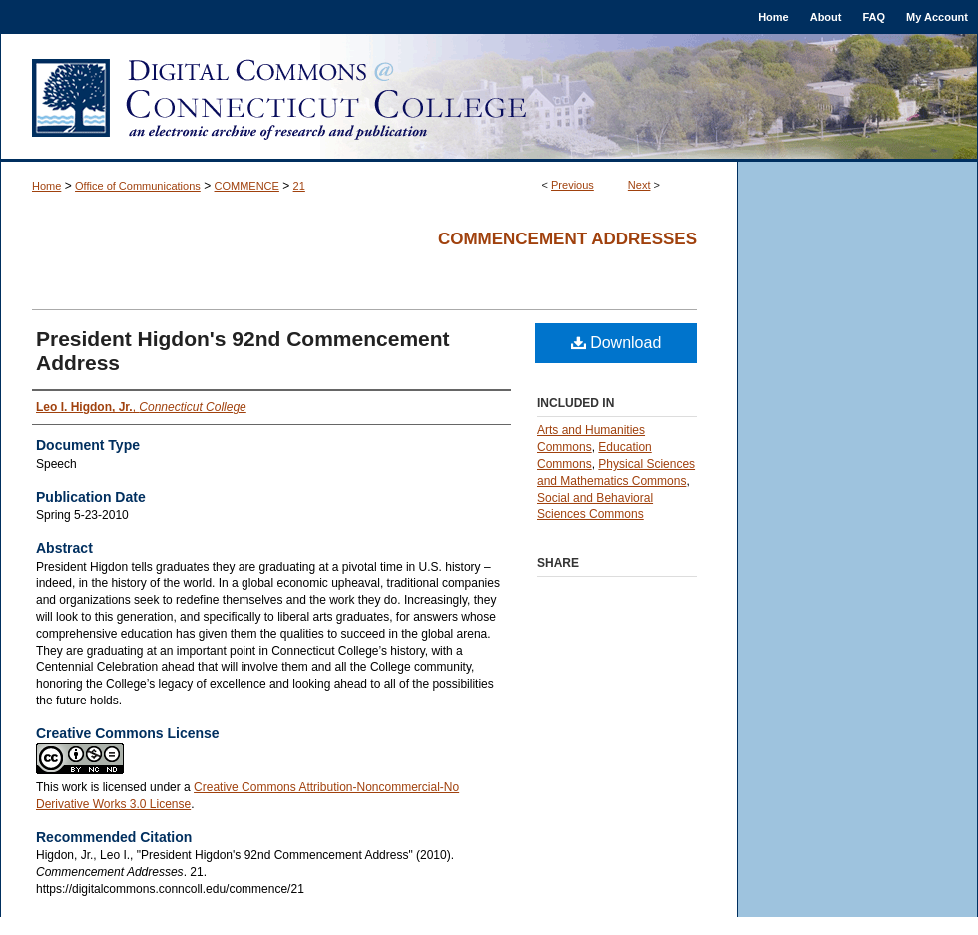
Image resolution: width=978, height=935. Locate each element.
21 (299, 186)
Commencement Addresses (567, 239)
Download (616, 342)
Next (639, 185)
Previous (572, 185)
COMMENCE (247, 186)
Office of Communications (138, 186)
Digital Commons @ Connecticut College (489, 98)
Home (46, 186)
